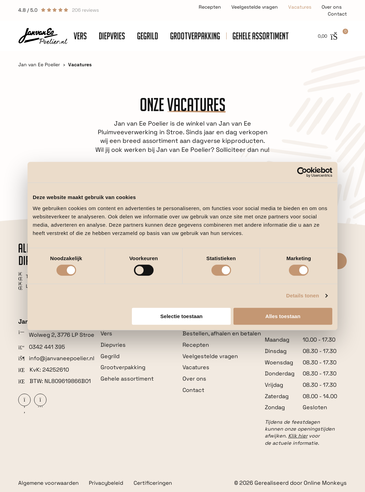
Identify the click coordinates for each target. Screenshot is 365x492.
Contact (337, 14)
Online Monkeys (325, 482)
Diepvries (112, 35)
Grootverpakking (195, 35)
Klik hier (297, 436)
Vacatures (299, 7)
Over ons (332, 7)
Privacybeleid (110, 483)
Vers (80, 35)
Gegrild (147, 35)
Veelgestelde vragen (254, 7)
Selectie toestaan (181, 316)
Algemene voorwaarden (50, 483)
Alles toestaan (283, 316)
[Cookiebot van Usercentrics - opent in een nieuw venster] (302, 172)
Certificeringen (159, 483)
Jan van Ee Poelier (39, 64)
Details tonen (302, 295)
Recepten (210, 7)
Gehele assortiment (260, 35)
